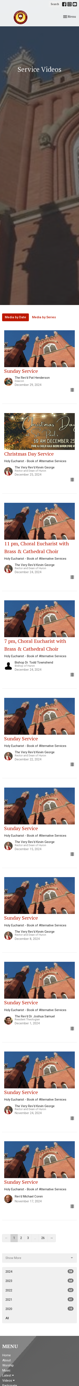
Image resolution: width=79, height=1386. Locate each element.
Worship (8, 1365)
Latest (8, 1375)
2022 (39, 1290)
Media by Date (15, 317)
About (6, 1360)
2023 (39, 1281)
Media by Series (44, 317)
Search (55, 4)
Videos (8, 1380)
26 (43, 1238)
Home (6, 1355)
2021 (39, 1299)
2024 (39, 1271)
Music (6, 1370)
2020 (39, 1309)
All (7, 1318)
